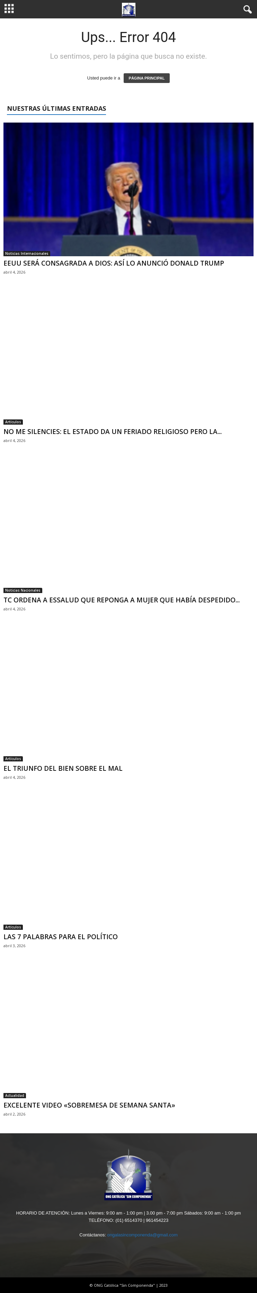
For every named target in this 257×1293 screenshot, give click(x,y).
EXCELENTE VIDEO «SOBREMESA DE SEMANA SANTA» (89, 1105)
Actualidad (14, 1095)
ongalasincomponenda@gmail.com (142, 1234)
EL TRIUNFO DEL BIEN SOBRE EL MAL (63, 768)
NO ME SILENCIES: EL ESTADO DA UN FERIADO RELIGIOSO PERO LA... (112, 431)
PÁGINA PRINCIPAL (147, 78)
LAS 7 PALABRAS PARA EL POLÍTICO (60, 936)
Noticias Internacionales (26, 253)
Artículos (13, 421)
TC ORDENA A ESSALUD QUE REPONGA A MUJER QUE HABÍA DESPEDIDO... (121, 599)
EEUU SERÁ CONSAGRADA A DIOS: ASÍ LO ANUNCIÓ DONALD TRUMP (113, 263)
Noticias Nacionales (23, 590)
